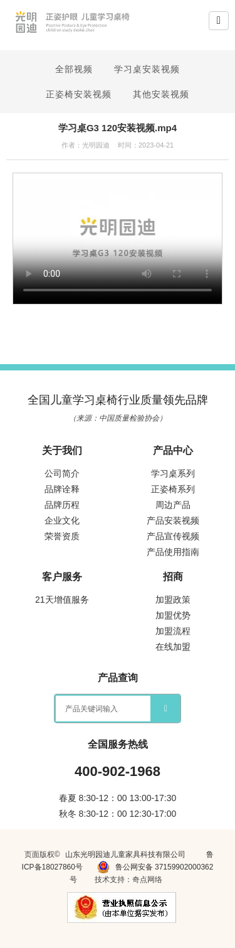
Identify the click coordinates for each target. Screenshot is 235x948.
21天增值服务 (62, 600)
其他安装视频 (161, 94)
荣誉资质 (62, 536)
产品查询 (118, 677)
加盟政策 (173, 600)
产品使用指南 (173, 552)
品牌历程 (62, 505)
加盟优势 (173, 615)
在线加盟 (173, 647)
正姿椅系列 (173, 489)
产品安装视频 (173, 520)
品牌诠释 (62, 489)
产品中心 (173, 450)
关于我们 (62, 450)
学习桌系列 (173, 473)
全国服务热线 (118, 744)
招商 (173, 576)
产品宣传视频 (173, 536)
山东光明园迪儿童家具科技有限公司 (125, 854)
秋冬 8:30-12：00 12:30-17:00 (118, 814)
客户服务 (62, 576)
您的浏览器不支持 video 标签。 (117, 238)
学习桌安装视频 (147, 69)
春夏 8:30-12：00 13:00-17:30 (118, 798)
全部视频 (74, 69)
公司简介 (62, 473)
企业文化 (62, 520)
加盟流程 (173, 631)
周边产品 (173, 505)
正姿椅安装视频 (79, 94)
